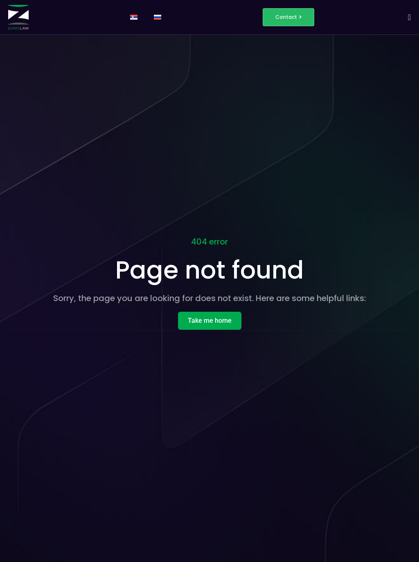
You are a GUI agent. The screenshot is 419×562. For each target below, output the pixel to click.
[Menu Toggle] (409, 17)
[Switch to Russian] (157, 17)
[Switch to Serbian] (134, 17)
